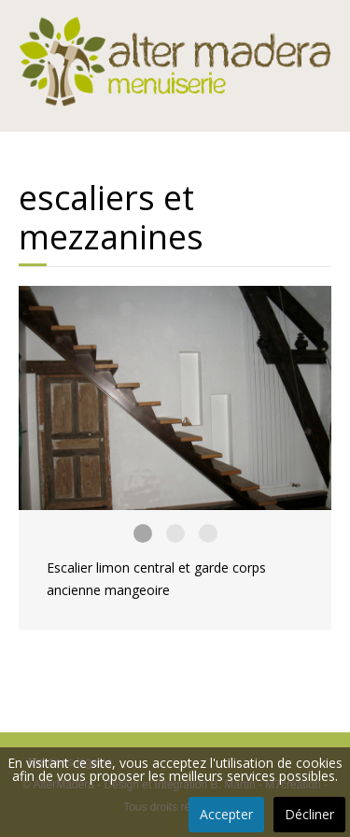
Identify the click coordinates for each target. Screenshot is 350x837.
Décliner (309, 814)
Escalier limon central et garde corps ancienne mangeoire (142, 533)
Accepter (226, 814)
